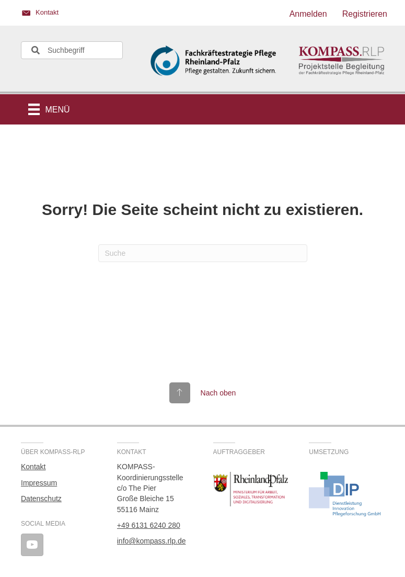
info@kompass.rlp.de (151, 541)
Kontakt (33, 466)
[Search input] (72, 50)
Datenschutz (41, 498)
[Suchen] (202, 253)
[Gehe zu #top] (202, 392)
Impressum (39, 483)
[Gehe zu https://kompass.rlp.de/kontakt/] (106, 14)
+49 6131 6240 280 (148, 525)
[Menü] (49, 109)
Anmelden (308, 13)
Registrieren (364, 13)
